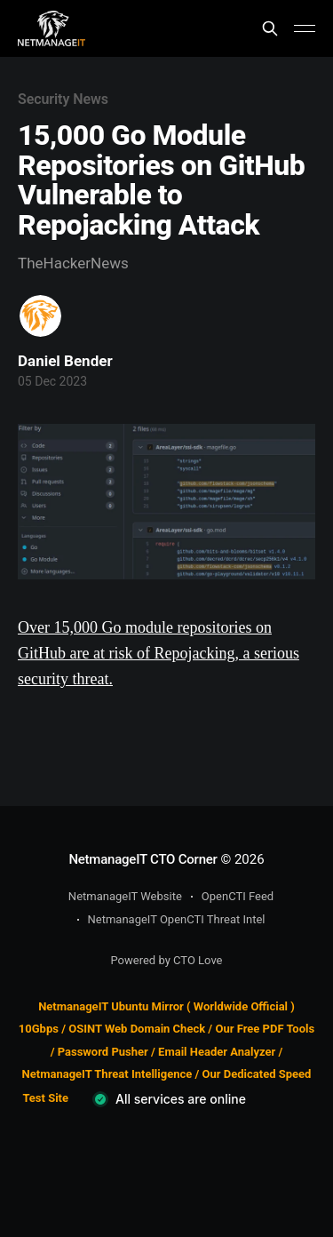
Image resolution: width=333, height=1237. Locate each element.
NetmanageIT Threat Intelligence (107, 1074)
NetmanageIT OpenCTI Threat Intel (177, 919)
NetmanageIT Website (125, 896)
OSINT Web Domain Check (136, 1028)
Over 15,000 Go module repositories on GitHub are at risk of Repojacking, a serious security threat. (158, 653)
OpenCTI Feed (238, 896)
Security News (63, 99)
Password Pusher (103, 1051)
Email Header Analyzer (216, 1051)
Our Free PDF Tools (264, 1028)
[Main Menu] (304, 28)
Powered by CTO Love (167, 960)
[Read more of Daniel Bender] (40, 316)
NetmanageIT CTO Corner (142, 859)
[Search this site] (270, 28)
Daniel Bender (65, 361)
